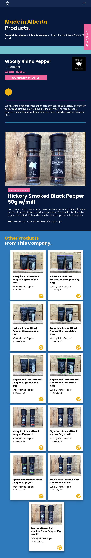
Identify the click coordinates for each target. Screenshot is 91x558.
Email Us (20, 71)
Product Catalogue (15, 35)
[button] (84, 3)
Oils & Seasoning (38, 35)
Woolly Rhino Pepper (28, 61)
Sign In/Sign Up (87, 36)
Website (9, 71)
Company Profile (26, 78)
